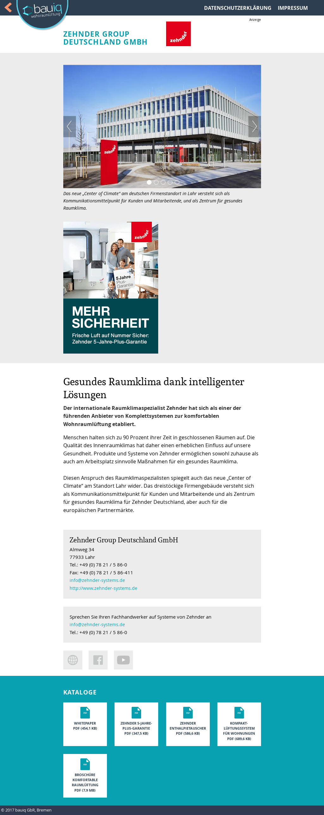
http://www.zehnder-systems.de (103, 588)
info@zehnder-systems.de (97, 580)
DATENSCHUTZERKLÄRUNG (237, 7)
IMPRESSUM (293, 7)
